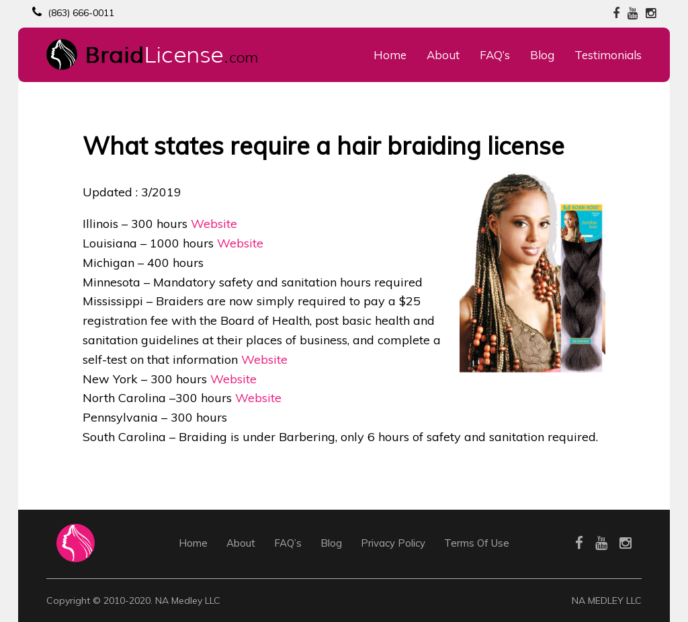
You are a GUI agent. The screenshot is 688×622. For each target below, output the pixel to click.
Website (214, 223)
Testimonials (608, 55)
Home (390, 55)
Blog (542, 55)
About (443, 55)
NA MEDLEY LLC (607, 600)
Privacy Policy (393, 543)
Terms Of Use (476, 543)
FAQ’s (495, 55)
